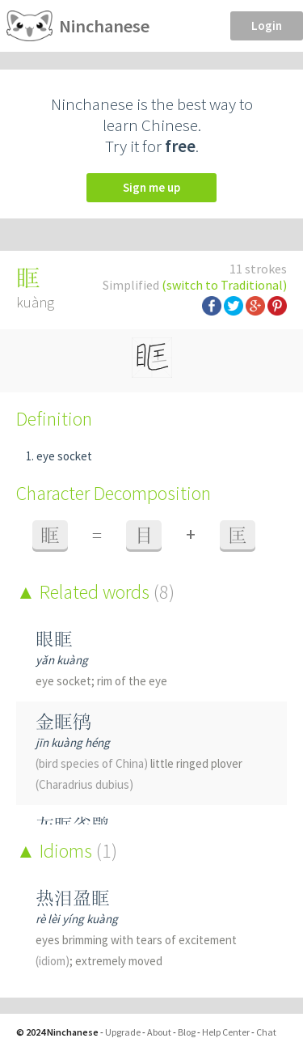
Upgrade (123, 1032)
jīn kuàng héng (73, 742)
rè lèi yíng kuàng (77, 918)
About (159, 1032)
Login (266, 25)
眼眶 (54, 638)
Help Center (226, 1032)
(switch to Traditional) (224, 285)
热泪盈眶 (73, 897)
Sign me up (151, 187)
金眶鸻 (63, 721)
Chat (266, 1032)
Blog (187, 1032)
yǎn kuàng (62, 659)
